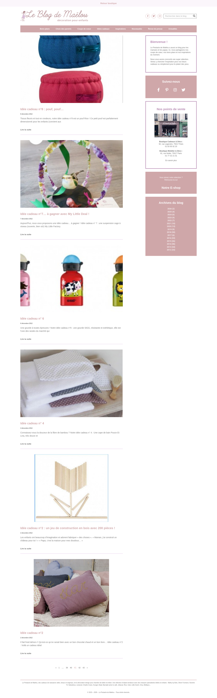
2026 (170, 209)
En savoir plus (171, 160)
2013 (169, 247)
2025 (170, 212)
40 (71, 668)
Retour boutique (108, 3)
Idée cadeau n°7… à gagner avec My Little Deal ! (54, 214)
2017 (170, 235)
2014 (169, 244)
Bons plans (45, 29)
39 (67, 668)
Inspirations (120, 29)
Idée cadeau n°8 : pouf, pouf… (42, 109)
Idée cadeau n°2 (31, 632)
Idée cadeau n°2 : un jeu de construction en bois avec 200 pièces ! (67, 528)
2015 (169, 241)
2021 (169, 223)
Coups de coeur (84, 29)
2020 (169, 226)
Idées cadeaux (103, 29)
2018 (169, 232)
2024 (170, 215)
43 (84, 668)
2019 (170, 229)
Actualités (172, 29)
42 (79, 668)
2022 (170, 220)
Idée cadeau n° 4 (32, 423)
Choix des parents (63, 29)
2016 (169, 238)
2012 (169, 250)
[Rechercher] (194, 16)
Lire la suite (25, 130)
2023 (170, 218)
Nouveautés (137, 29)
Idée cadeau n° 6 (32, 318)
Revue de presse (155, 29)
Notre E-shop (171, 187)
